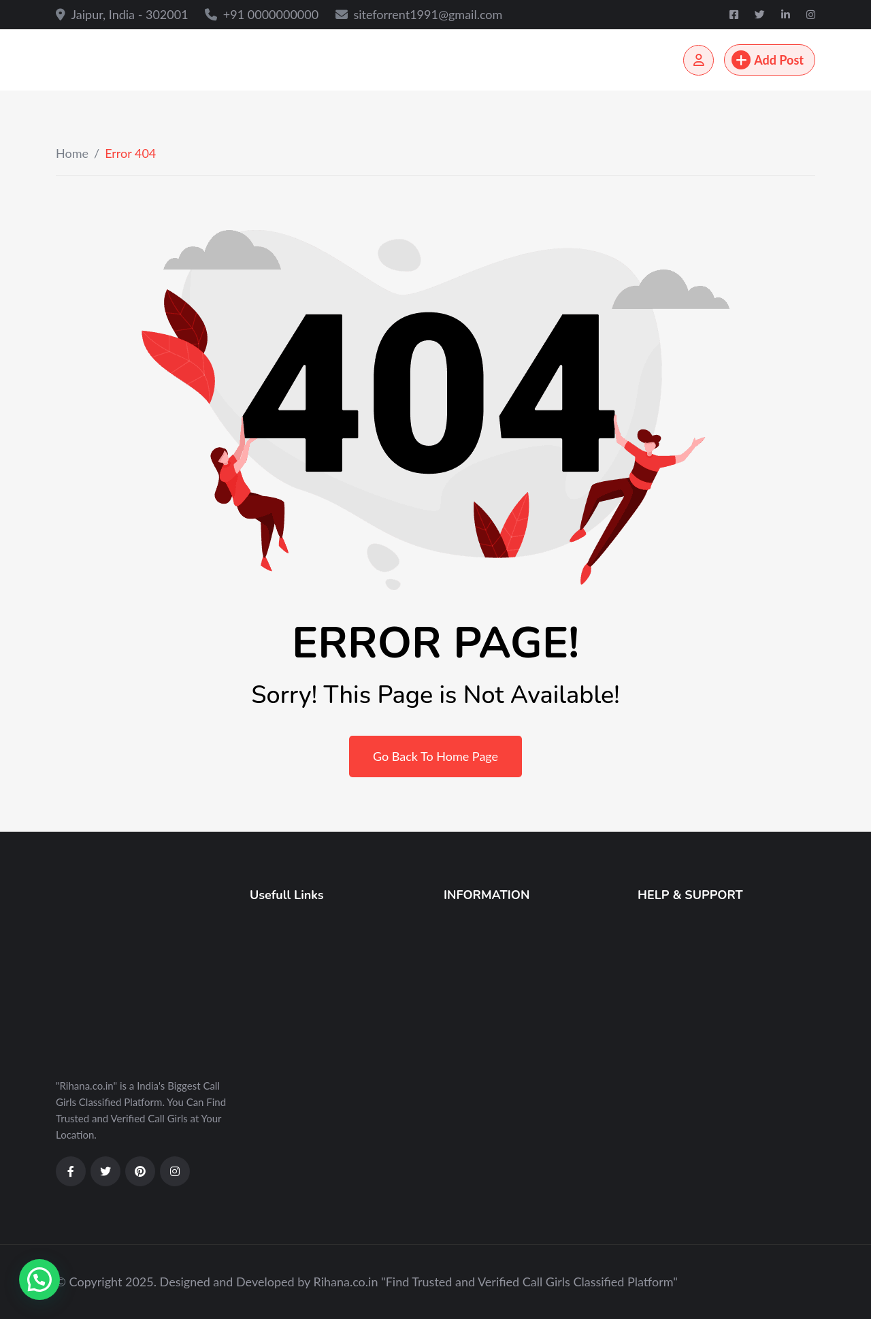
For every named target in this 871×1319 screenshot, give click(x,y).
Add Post (768, 59)
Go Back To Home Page (435, 756)
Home (72, 153)
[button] (39, 1279)
